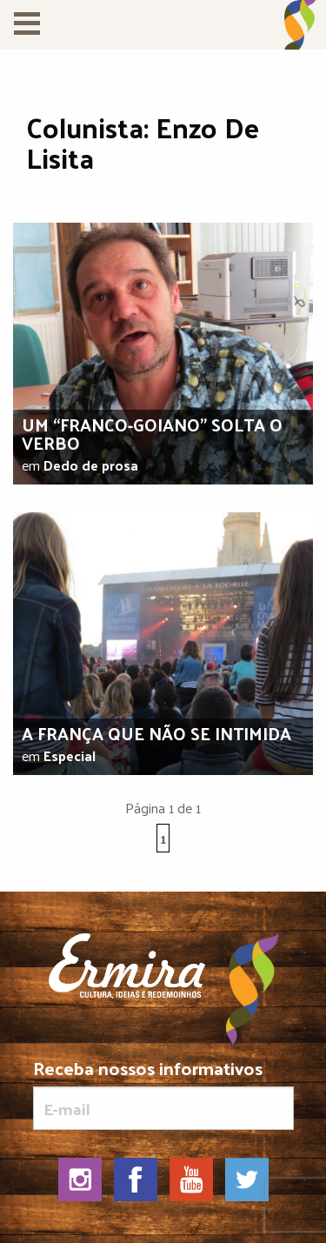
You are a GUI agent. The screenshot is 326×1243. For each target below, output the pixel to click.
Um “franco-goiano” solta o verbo (152, 433)
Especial (69, 755)
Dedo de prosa (90, 465)
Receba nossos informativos (163, 1094)
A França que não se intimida (156, 733)
